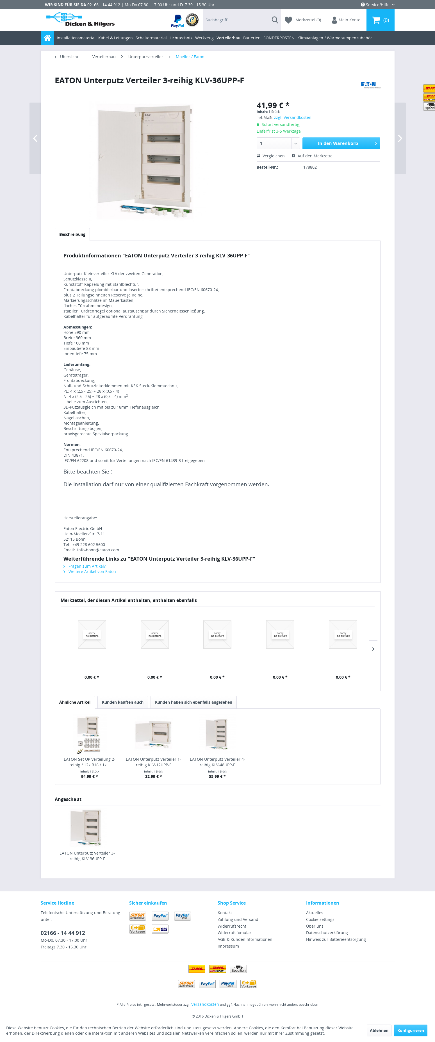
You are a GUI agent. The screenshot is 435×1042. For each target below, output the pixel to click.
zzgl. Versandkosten (292, 117)
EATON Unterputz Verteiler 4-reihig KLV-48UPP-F (217, 761)
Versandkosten (205, 1004)
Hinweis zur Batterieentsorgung (336, 939)
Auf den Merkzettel (313, 155)
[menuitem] (185, 20)
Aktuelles (314, 912)
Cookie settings (320, 919)
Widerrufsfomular (234, 932)
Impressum (228, 946)
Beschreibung (72, 234)
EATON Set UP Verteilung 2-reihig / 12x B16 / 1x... (89, 761)
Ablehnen (379, 1030)
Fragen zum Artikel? (84, 566)
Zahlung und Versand (238, 919)
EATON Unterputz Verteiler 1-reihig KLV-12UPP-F (153, 761)
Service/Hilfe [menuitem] (376, 4)
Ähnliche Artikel (74, 702)
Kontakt (225, 912)
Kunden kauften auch (123, 702)
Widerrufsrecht (232, 926)
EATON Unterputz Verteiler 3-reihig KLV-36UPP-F (87, 855)
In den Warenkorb (347, 142)
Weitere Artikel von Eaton (89, 571)
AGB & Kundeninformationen (245, 939)
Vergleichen (271, 155)
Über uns (315, 926)
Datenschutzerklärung (327, 932)
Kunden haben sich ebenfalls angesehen (193, 702)
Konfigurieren (410, 1030)
